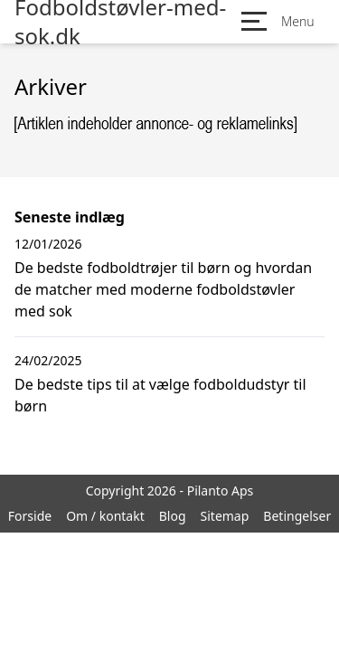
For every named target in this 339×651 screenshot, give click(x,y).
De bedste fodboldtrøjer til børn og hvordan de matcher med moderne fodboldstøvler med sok (163, 289)
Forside (30, 515)
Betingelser (297, 515)
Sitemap (225, 515)
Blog (172, 515)
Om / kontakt (105, 515)
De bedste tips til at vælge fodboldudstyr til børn (160, 395)
